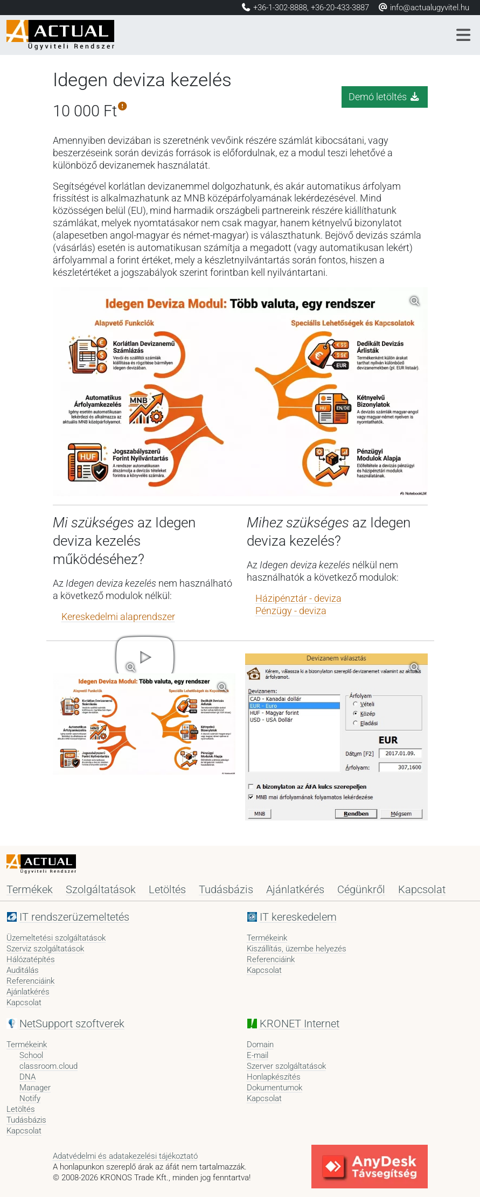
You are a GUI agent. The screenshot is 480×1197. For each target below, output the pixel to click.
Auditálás (22, 970)
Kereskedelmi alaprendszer (118, 616)
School (31, 1055)
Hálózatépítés (30, 959)
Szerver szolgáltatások (286, 1066)
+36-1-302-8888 (280, 7)
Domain (260, 1044)
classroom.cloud (48, 1066)
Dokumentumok (274, 1087)
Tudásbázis (226, 889)
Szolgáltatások (101, 889)
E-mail (257, 1055)
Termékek (29, 889)
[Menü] (464, 35)
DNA (27, 1077)
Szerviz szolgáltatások (45, 949)
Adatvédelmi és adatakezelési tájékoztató (125, 1156)
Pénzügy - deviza (290, 611)
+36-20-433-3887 (340, 7)
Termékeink (267, 938)
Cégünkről (361, 889)
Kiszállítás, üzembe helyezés (296, 949)
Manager (35, 1087)
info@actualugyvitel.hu (423, 7)
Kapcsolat (422, 889)
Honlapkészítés (274, 1077)
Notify (29, 1098)
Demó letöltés (385, 97)
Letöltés (167, 889)
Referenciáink (30, 981)
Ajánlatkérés (295, 889)
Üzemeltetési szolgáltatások (56, 938)
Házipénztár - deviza (298, 598)
